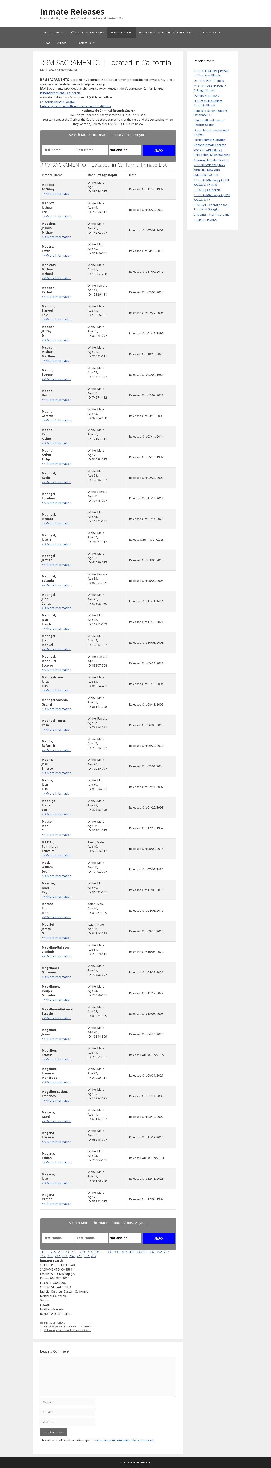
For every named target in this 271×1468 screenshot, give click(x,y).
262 (72, 1256)
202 (167, 1252)
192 (160, 1252)
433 (131, 1252)
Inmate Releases (72, 11)
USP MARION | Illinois (209, 81)
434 (139, 1252)
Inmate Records (53, 32)
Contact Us (88, 43)
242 (58, 1256)
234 (89, 1252)
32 (146, 1252)
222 (50, 1256)
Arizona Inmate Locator (210, 145)
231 (68, 1252)
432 (124, 1252)
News (47, 43)
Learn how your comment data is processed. (124, 1440)
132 (152, 1252)
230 (60, 1252)
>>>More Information (56, 194)
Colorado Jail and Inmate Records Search (67, 1330)
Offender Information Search (87, 32)
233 (82, 1252)
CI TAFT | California (207, 190)
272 (79, 1256)
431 (117, 1252)
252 (65, 1256)
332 (87, 1256)
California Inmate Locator (57, 102)
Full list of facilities (121, 32)
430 (110, 1252)
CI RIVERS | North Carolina (212, 215)
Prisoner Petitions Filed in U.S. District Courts (166, 32)
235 (97, 1252)
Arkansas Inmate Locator (211, 160)
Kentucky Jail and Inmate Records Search (67, 1326)
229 (53, 1252)
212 (43, 1256)
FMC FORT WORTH (206, 175)
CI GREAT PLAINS (205, 220)
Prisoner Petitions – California (60, 93)
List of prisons (212, 32)
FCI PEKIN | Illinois (206, 96)
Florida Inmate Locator (209, 140)
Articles (65, 43)
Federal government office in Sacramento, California (75, 106)
